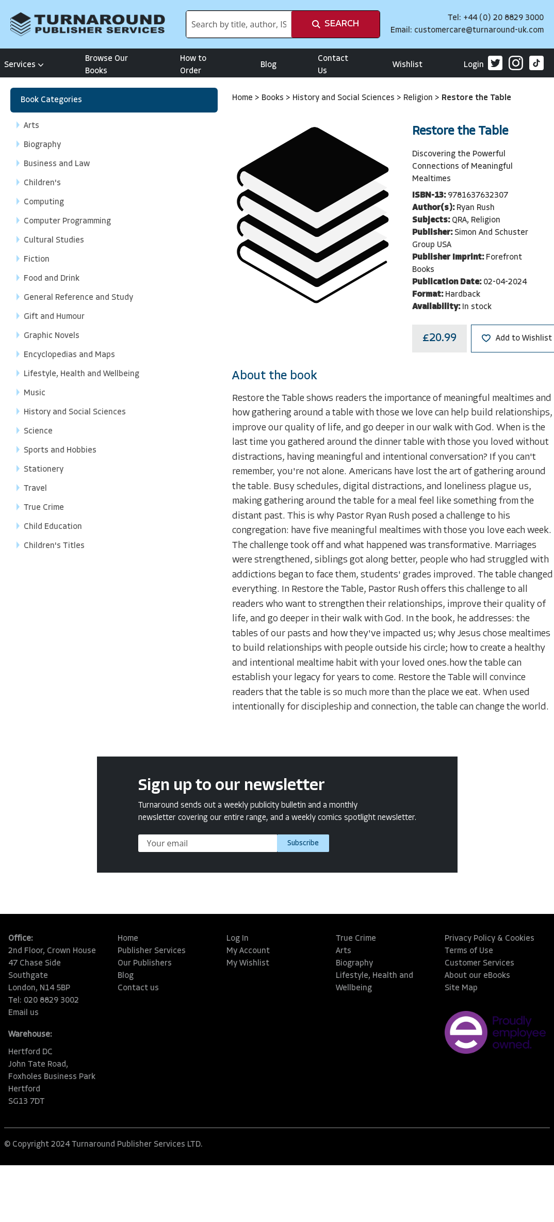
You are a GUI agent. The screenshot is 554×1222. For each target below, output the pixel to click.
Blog (268, 65)
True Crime (356, 939)
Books (274, 98)
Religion (419, 98)
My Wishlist (247, 963)
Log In (237, 939)
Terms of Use (469, 951)
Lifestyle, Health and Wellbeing (374, 982)
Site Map (461, 988)
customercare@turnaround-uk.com (479, 30)
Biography (354, 963)
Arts (343, 951)
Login (474, 65)
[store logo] (87, 24)
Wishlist (407, 65)
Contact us (138, 988)
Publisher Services (152, 951)
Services (24, 65)
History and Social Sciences (344, 98)
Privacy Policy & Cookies (489, 939)
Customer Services (479, 963)
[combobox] (238, 24)
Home (243, 98)
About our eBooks (477, 976)
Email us (23, 1013)
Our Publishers (145, 963)
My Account (248, 951)
